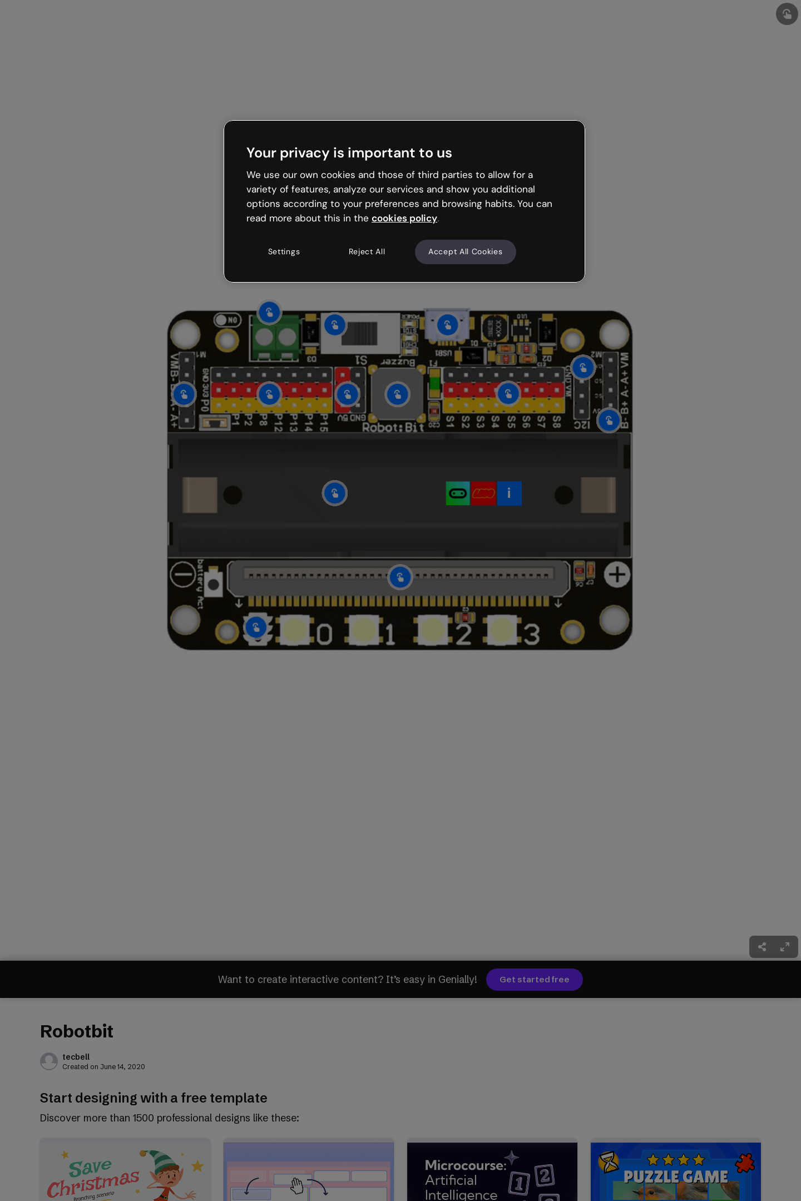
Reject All (367, 251)
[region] (404, 201)
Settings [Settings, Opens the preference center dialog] (284, 251)
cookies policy (404, 218)
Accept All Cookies (465, 251)
